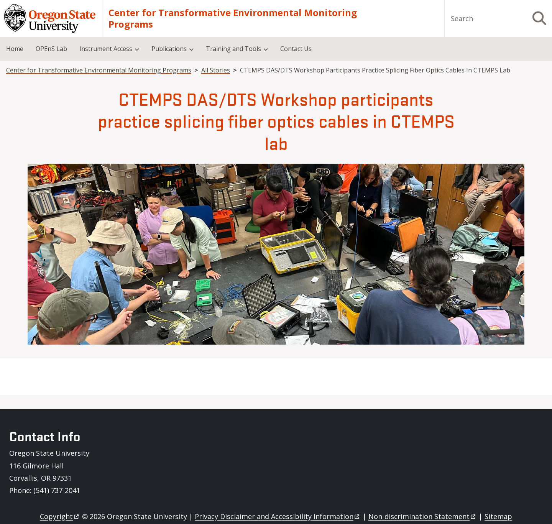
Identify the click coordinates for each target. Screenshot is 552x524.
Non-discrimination (422, 516)
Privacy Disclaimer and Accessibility (278, 516)
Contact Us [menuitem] (296, 48)
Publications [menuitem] (169, 48)
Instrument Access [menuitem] (105, 48)
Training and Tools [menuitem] (233, 48)
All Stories (215, 70)
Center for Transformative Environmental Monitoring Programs (232, 18)
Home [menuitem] (14, 48)
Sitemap (498, 516)
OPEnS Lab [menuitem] (51, 48)
